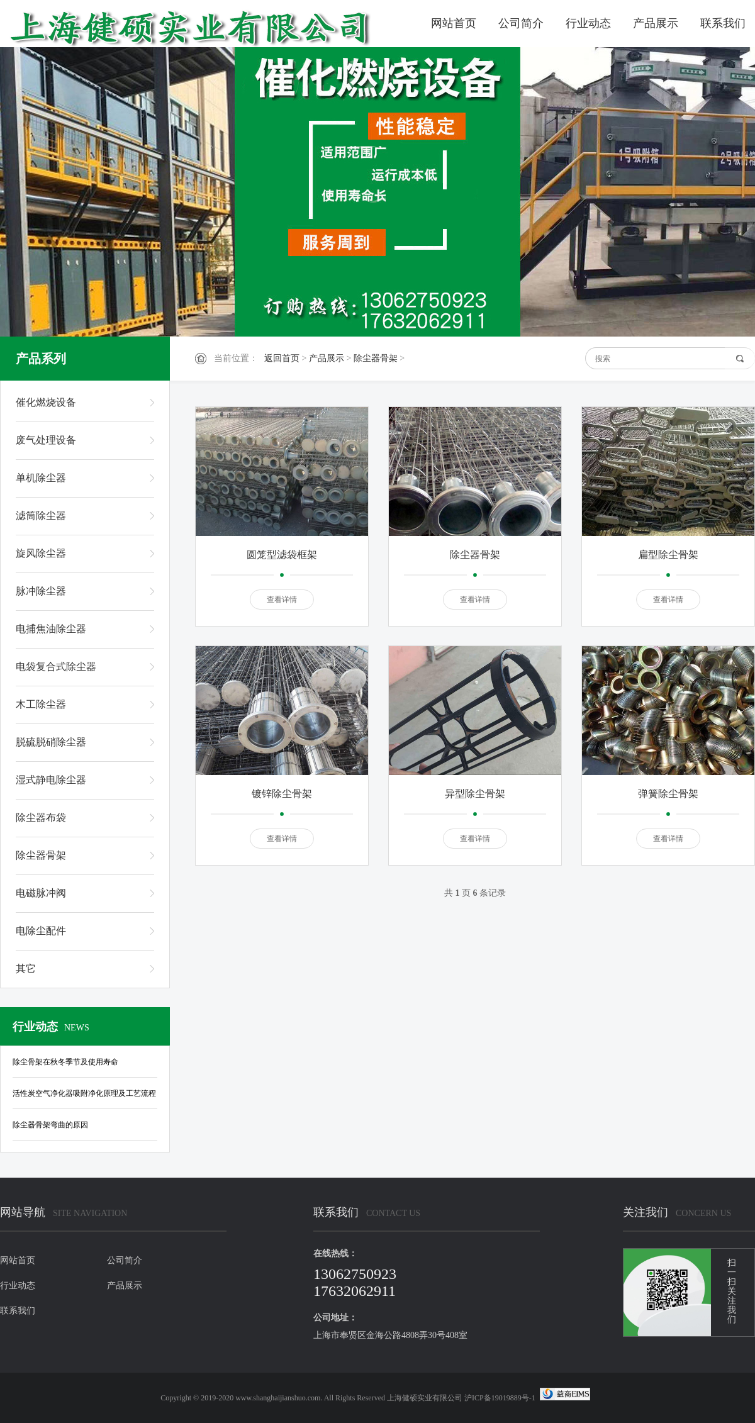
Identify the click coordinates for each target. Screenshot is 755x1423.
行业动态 (588, 23)
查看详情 (282, 599)
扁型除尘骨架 (668, 554)
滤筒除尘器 (41, 515)
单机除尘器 (41, 477)
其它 (26, 968)
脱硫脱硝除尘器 (51, 742)
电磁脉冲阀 (41, 893)
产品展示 (655, 23)
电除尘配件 (41, 930)
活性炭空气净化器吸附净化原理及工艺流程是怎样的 (84, 1096)
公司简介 (521, 23)
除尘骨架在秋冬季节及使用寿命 (65, 1061)
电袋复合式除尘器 (56, 666)
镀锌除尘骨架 (282, 793)
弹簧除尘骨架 (668, 793)
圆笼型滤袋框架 (282, 554)
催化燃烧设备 (46, 402)
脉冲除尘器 (41, 591)
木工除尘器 (41, 704)
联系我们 (723, 23)
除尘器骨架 (376, 358)
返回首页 (281, 358)
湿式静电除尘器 (51, 779)
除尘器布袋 (41, 817)
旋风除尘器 (41, 553)
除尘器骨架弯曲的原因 (50, 1124)
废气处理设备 (46, 440)
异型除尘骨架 (475, 793)
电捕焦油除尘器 (51, 628)
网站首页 (453, 23)
